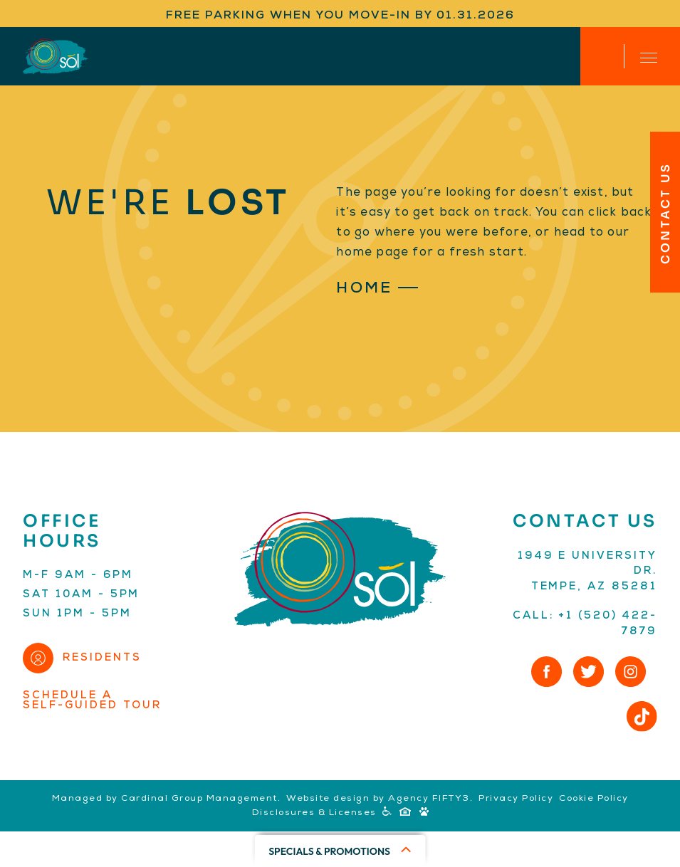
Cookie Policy (594, 798)
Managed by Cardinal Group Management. (166, 798)
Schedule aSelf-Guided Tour (92, 701)
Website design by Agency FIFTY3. (379, 798)
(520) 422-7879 (479, 56)
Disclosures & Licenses (314, 812)
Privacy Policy (515, 798)
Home (376, 288)
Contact (602, 55)
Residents (553, 56)
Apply (517, 56)
